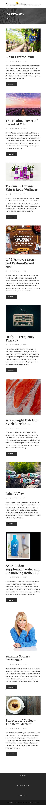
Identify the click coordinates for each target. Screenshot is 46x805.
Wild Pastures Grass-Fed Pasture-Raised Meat (21, 263)
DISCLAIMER (23, 775)
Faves (24, 61)
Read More (11, 84)
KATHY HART (15, 61)
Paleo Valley (15, 493)
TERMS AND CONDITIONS (23, 785)
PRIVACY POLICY (23, 795)
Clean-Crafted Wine (20, 57)
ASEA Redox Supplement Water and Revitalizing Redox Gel (23, 569)
